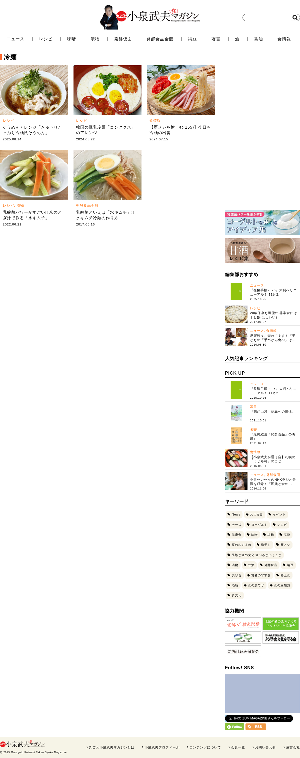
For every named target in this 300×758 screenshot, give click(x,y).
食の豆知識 (282, 585)
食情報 (284, 39)
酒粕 (235, 585)
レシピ (45, 39)
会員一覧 (238, 747)
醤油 (258, 39)
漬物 (95, 39)
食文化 (237, 595)
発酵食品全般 (160, 39)
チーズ (237, 525)
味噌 (71, 39)
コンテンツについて (205, 747)
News (236, 514)
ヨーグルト (259, 525)
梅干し (266, 545)
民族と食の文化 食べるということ (257, 555)
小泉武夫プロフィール (162, 747)
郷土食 (285, 575)
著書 (216, 39)
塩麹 (287, 535)
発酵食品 (270, 565)
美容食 (237, 575)
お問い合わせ (265, 747)
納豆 (192, 39)
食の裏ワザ (256, 585)
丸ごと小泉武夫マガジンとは (111, 747)
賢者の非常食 (261, 575)
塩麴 (271, 535)
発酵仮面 (123, 39)
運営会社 (293, 747)
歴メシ (285, 545)
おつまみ (256, 514)
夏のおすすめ (241, 545)
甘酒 (251, 565)
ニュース (15, 39)
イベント (279, 514)
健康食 (237, 535)
